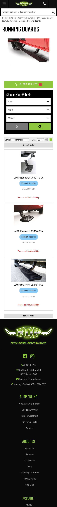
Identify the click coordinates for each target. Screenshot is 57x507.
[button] (28, 12)
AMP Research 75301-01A (28, 177)
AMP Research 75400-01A (28, 231)
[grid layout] (46, 140)
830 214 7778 (29, 365)
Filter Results (28, 84)
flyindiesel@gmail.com (30, 379)
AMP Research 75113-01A (28, 285)
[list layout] (50, 140)
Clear (17, 126)
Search (40, 126)
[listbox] (28, 101)
